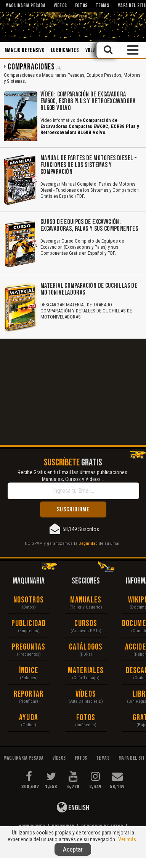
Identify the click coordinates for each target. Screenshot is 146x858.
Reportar (29, 694)
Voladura (95, 50)
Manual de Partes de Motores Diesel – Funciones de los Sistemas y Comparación (88, 165)
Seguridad (88, 543)
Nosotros (28, 600)
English (73, 807)
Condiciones (32, 827)
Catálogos (86, 647)
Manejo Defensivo (25, 50)
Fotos (85, 718)
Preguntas (29, 647)
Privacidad (63, 827)
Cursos (86, 623)
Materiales (86, 671)
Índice (28, 671)
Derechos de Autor (102, 827)
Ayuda (28, 718)
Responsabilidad (73, 834)
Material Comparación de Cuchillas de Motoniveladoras (88, 289)
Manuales (85, 600)
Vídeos (85, 694)
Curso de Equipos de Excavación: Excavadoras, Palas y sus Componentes (89, 225)
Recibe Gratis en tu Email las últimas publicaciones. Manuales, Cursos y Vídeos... (73, 475)
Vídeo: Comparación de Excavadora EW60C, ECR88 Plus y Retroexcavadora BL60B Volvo (88, 101)
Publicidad (28, 623)
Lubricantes (65, 50)
